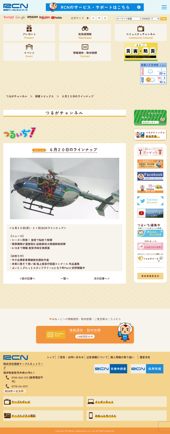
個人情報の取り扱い (123, 357)
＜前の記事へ (27, 278)
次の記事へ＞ (102, 278)
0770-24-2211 (20, 386)
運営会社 (145, 357)
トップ (51, 357)
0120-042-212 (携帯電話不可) (27, 379)
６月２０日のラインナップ (78, 96)
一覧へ (65, 278)
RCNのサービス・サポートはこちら (95, 7)
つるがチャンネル (16, 96)
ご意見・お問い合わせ (70, 357)
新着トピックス (44, 96)
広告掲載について (97, 357)
